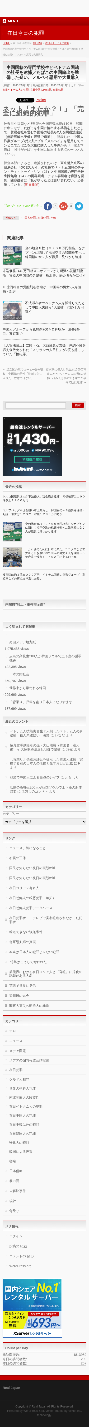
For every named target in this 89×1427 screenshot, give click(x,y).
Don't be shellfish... (23, 206)
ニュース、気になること (27, 848)
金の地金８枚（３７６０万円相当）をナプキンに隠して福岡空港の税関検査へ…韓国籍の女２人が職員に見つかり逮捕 (55, 252)
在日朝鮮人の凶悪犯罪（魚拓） (32, 898)
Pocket (41, 100)
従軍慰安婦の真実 (22, 942)
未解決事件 (17, 1191)
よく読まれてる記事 (20, 626)
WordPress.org (20, 1266)
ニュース (16, 1041)
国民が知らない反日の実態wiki (32, 868)
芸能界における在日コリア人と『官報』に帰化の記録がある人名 (45, 974)
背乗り (14, 1211)
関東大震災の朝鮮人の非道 (29, 1006)
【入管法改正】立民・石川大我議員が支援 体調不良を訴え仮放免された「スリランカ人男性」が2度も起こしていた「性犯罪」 (44, 349)
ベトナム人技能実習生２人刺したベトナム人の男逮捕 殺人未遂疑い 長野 (46, 733)
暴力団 (14, 1181)
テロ (12, 1031)
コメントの (21, 1256)
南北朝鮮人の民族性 (24, 1097)
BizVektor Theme (52, 1410)
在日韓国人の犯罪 (22, 1133)
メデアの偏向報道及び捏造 (29, 1060)
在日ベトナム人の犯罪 (16, 89)
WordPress (30, 1410)
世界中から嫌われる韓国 (27, 688)
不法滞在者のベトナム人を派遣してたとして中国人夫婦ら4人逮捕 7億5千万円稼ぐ (55, 307)
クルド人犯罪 (19, 1079)
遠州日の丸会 (19, 996)
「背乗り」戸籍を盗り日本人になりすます (40, 702)
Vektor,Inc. (75, 1410)
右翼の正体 (17, 858)
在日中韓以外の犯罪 (24, 1124)
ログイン (16, 1236)
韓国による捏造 (21, 1152)
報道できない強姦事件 (25, 932)
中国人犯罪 (29, 217)
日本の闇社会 (19, 674)
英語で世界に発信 (22, 986)
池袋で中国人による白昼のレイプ (35, 777)
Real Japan (39, 1406)
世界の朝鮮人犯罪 (22, 1088)
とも (68, 777)
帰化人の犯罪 (19, 1143)
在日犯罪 (58, 89)
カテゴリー (11, 814)
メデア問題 (17, 1051)
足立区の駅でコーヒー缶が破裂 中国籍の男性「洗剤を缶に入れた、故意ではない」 (23, 374)
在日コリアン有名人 (24, 888)
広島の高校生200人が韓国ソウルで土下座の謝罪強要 (45, 658)
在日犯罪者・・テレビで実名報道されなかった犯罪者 (45, 920)
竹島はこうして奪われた (28, 962)
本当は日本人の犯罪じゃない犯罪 (34, 952)
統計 (12, 1201)
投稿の (18, 1246)
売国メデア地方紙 (22, 642)
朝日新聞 (31, 184)
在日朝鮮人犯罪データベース (30, 908)
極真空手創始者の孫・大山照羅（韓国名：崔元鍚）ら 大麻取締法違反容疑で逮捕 (45, 747)
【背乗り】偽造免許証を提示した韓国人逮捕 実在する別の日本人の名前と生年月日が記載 (46, 761)
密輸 (53, 217)
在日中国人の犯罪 (40, 89)
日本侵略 (16, 1171)
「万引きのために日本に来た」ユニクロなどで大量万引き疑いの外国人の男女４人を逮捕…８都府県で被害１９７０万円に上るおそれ (55, 553)
